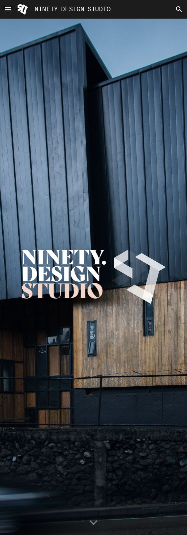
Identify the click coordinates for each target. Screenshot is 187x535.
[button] (8, 9)
